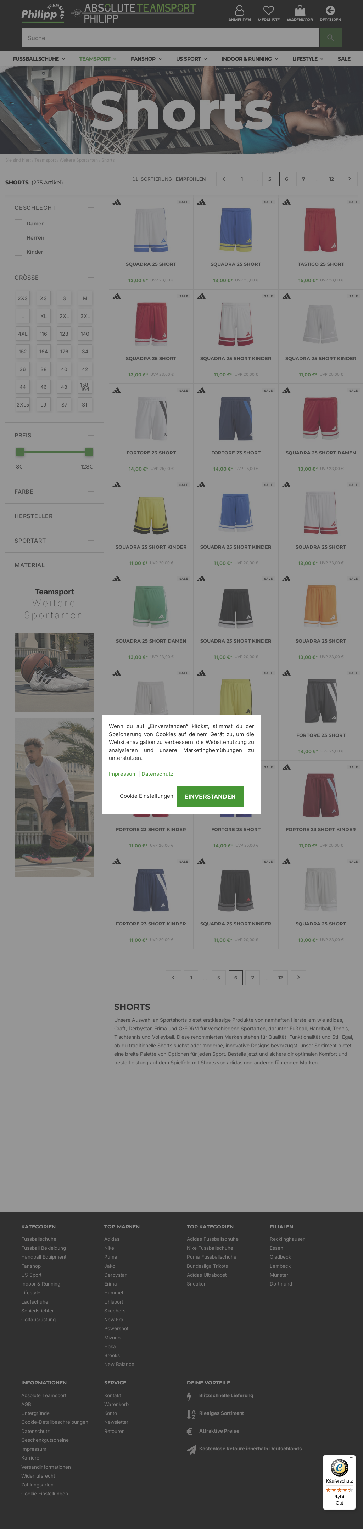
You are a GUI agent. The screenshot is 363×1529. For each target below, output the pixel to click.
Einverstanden (210, 796)
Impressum (123, 774)
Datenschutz (157, 774)
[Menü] (351, 1459)
